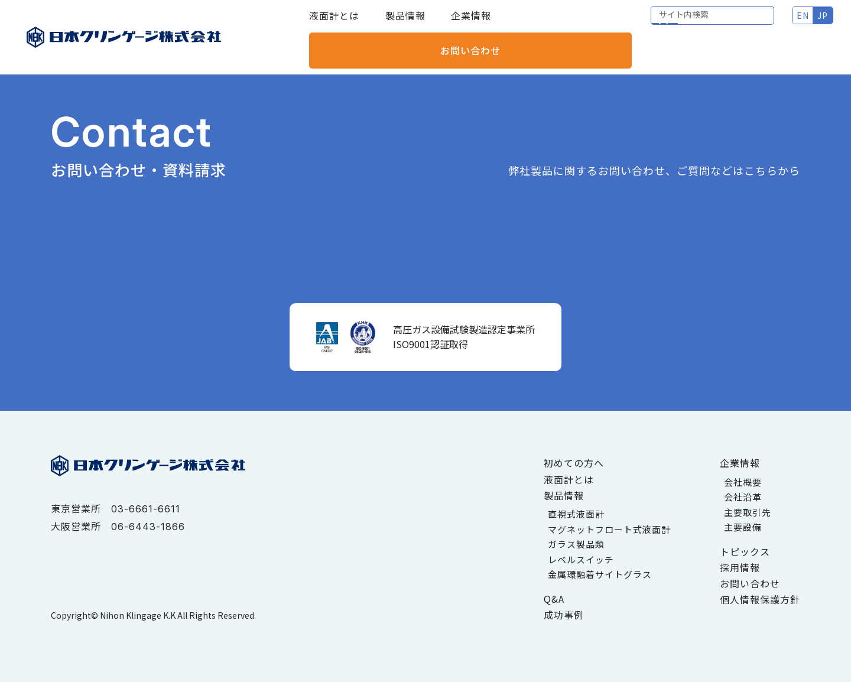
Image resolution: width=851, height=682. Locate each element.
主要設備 (743, 527)
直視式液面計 (576, 514)
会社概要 (743, 482)
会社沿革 (743, 497)
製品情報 (405, 24)
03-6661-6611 (145, 509)
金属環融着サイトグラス (600, 574)
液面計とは (334, 24)
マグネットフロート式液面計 (609, 529)
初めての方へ (574, 463)
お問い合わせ (783, 24)
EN (673, 24)
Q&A (554, 599)
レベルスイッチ (581, 559)
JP (692, 24)
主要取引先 (747, 512)
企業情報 (471, 24)
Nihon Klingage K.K (138, 615)
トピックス (745, 551)
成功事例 (564, 615)
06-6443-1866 (148, 526)
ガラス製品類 (576, 544)
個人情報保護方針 (760, 599)
